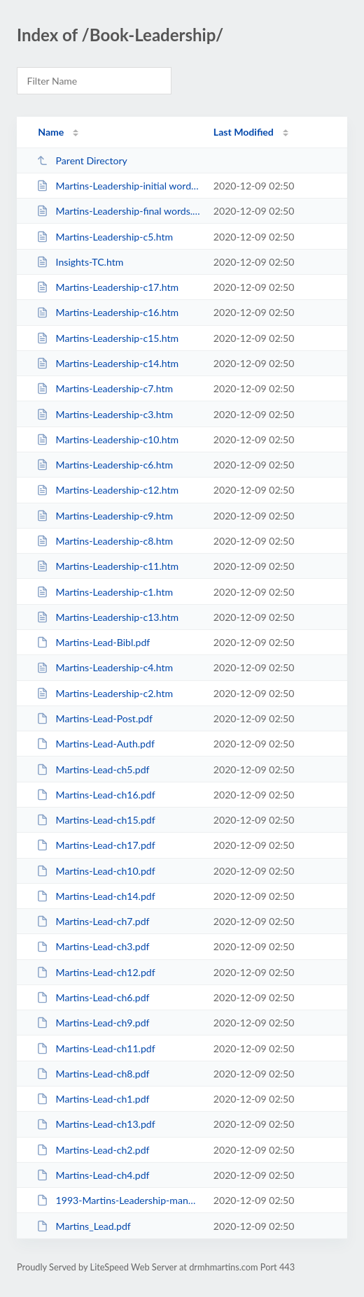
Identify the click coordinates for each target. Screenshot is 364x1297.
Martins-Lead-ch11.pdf (95, 1048)
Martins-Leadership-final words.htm (118, 211)
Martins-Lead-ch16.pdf (95, 795)
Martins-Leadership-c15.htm (107, 338)
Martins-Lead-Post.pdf (94, 718)
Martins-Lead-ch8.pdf (92, 1074)
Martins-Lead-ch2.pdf (92, 1150)
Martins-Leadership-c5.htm (104, 237)
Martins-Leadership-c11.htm (107, 566)
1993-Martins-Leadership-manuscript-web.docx (118, 1200)
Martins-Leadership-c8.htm (104, 541)
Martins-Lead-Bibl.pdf (93, 642)
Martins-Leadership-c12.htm (107, 490)
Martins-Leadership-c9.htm (104, 516)
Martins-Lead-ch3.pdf (92, 946)
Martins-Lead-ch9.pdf (92, 1023)
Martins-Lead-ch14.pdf (95, 896)
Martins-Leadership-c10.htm (107, 439)
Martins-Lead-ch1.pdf (92, 1099)
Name (51, 132)
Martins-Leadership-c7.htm (104, 388)
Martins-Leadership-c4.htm (104, 667)
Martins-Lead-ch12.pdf (95, 972)
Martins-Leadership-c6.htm (104, 465)
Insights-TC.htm (79, 262)
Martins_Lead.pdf (83, 1226)
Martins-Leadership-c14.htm (107, 363)
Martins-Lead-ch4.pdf (92, 1175)
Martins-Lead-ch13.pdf (95, 1124)
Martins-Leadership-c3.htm (104, 414)
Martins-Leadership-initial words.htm (118, 186)
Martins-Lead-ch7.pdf (92, 921)
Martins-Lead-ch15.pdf (95, 820)
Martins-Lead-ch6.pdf (92, 997)
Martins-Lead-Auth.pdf (95, 744)
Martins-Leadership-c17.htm (107, 287)
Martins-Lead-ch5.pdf (92, 769)
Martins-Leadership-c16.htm (107, 312)
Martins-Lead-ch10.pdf (95, 871)
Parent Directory (81, 160)
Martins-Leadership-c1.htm (104, 592)
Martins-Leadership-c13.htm (107, 617)
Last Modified (244, 132)
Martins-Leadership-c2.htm (104, 693)
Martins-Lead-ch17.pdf (95, 845)
